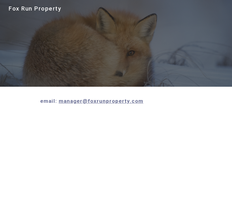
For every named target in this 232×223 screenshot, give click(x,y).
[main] (116, 101)
